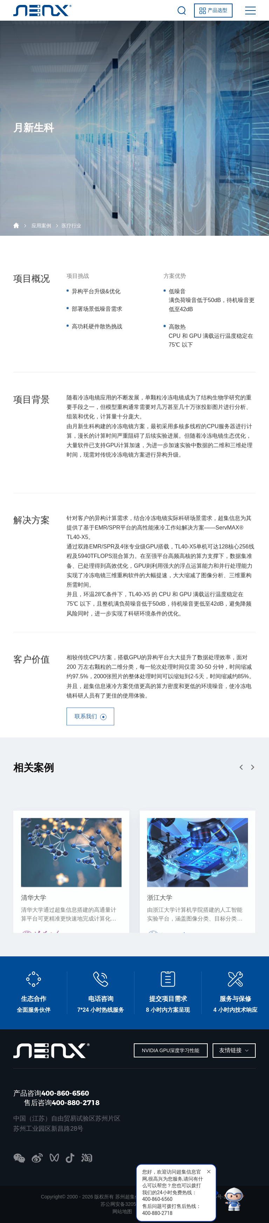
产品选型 (213, 10)
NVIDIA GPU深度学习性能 (170, 1050)
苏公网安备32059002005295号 (134, 1204)
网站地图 (122, 1211)
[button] (252, 767)
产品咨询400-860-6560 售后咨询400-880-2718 (56, 1098)
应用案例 (41, 225)
